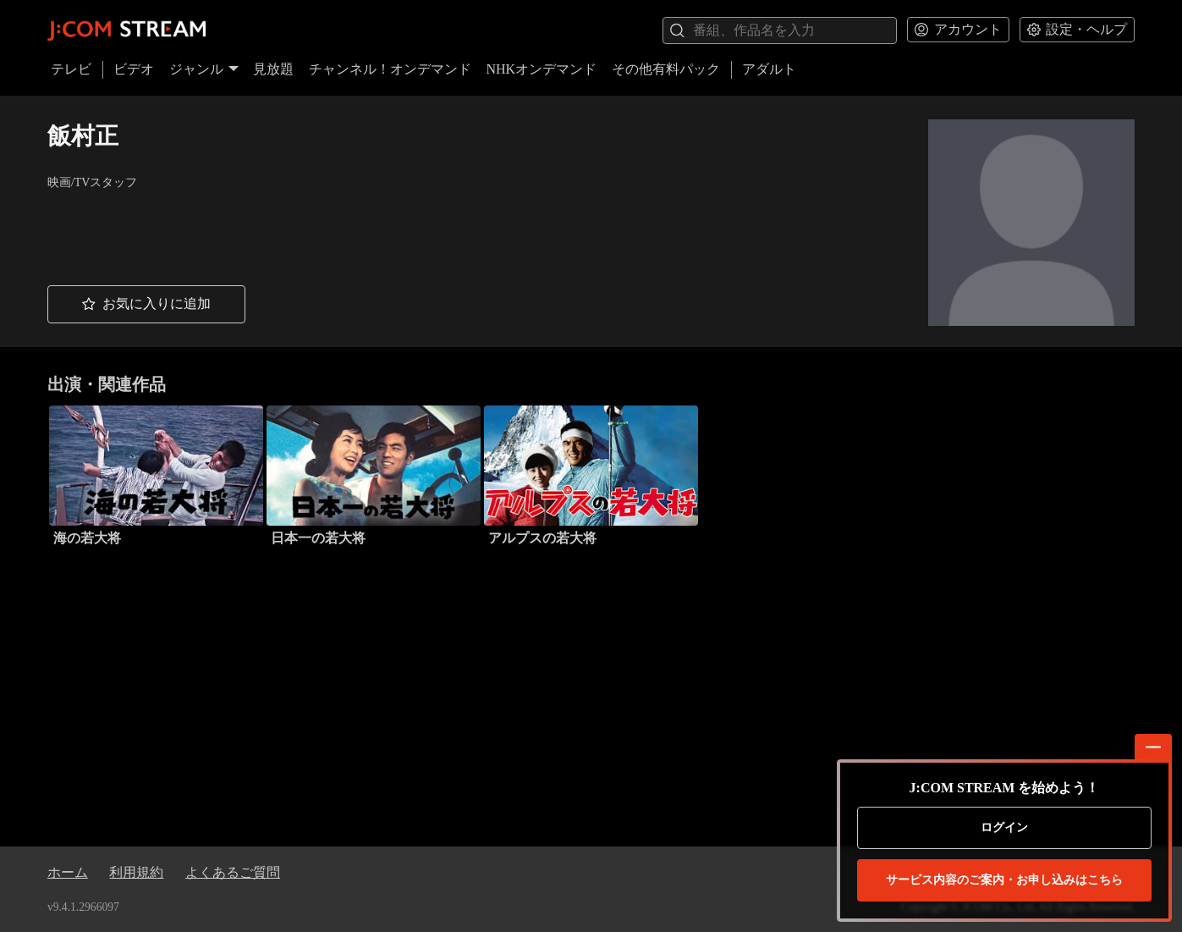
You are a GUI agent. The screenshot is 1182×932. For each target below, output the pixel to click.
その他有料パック (666, 69)
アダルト (769, 69)
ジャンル (204, 69)
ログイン (1004, 827)
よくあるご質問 (232, 872)
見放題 (273, 69)
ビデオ (133, 69)
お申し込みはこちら (1004, 880)
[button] (146, 304)
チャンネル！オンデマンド (390, 69)
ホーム (67, 872)
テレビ (71, 69)
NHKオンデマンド (541, 69)
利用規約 (136, 872)
